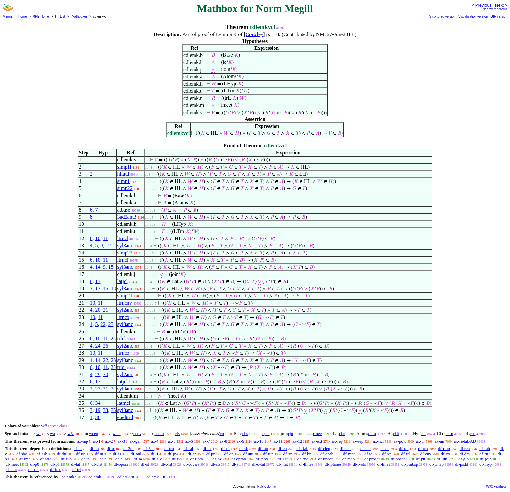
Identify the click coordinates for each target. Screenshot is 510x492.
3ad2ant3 (126, 217)
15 (110, 267)
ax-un (439, 441)
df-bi (78, 448)
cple (266, 433)
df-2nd (303, 459)
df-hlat (282, 464)
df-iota (45, 459)
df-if (154, 453)
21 (105, 310)
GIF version (498, 16)
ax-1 (97, 441)
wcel (117, 433)
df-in (99, 453)
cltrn (449, 433)
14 (97, 267)
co (222, 433)
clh (423, 433)
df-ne (384, 448)
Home (22, 16)
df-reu (465, 448)
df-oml (166, 464)
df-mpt (349, 453)
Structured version (442, 16)
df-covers (191, 464)
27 (97, 388)
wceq (93, 433)
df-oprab (238, 459)
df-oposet (122, 464)
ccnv (137, 433)
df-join (485, 459)
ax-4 (154, 441)
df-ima (25, 459)
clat (342, 433)
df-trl (76, 469)
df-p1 (55, 464)
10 (97, 238)
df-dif (62, 453)
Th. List (60, 16)
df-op (229, 453)
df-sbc (21, 453)
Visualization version (473, 16)
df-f (103, 459)
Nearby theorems (494, 9)
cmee (317, 433)
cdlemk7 (68, 476)
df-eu (282, 448)
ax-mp (82, 441)
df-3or (128, 448)
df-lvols (359, 464)
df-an (94, 448)
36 (97, 417)
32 (113, 388)
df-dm (465, 453)
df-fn (85, 459)
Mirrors (8, 16)
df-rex (423, 448)
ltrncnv (124, 303)
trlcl (121, 338)
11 (105, 238)
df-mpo (262, 459)
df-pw (173, 453)
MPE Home (41, 16)
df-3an (148, 448)
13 (97, 288)
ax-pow (400, 441)
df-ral (404, 448)
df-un (80, 453)
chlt (396, 433)
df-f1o (157, 459)
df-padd (461, 464)
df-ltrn (55, 469)
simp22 (124, 188)
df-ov (216, 459)
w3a (71, 433)
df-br (306, 453)
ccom (159, 433)
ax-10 (259, 441)
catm (372, 433)
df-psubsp (409, 464)
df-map (348, 459)
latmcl (123, 403)
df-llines (306, 464)
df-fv (176, 459)
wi (38, 433)
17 (97, 281)
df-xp (386, 453)
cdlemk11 (96, 476)
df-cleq (324, 448)
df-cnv (425, 453)
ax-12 (297, 441)
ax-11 (278, 441)
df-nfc (365, 448)
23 (110, 324)
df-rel (405, 453)
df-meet (12, 464)
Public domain (267, 486)
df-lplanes (333, 464)
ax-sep (357, 441)
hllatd (123, 174)
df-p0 (34, 464)
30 (105, 374)
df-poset (398, 459)
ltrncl (122, 238)
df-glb (463, 459)
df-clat (96, 464)
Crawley (254, 34)
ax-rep (337, 441)
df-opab (326, 453)
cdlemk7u (125, 476)
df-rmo (444, 448)
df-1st (283, 459)
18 (113, 288)
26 (105, 345)
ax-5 (172, 441)
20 (97, 310)
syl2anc (125, 310)
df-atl (236, 464)
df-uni (248, 453)
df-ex (207, 448)
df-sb (243, 448)
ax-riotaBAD (465, 441)
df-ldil (33, 469)
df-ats (216, 464)
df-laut (11, 469)
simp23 (124, 252)
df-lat (75, 464)
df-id (368, 453)
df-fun (66, 459)
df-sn (192, 453)
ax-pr (420, 441)
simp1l (124, 167)
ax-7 (206, 441)
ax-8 (223, 441)
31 (105, 388)
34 (97, 403)
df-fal (188, 448)
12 (108, 245)
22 (102, 324)
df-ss (117, 453)
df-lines (383, 464)
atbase (123, 209)
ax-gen (135, 441)
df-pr (210, 453)
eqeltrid (125, 417)
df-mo (263, 448)
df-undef (325, 459)
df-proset (372, 459)
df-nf (225, 448)
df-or (111, 448)
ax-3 (121, 441)
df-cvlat (258, 464)
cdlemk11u (155, 476)
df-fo (138, 459)
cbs (245, 433)
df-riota (196, 459)
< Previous (481, 5)
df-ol (145, 464)
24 (97, 345)
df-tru (169, 448)
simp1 (123, 181)
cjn (290, 433)
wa (52, 433)
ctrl (472, 433)
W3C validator (496, 486)
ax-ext (317, 441)
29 (97, 374)
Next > (501, 5)
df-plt (420, 459)
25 (113, 338)
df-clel (345, 448)
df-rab (484, 448)
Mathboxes (79, 16)
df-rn (483, 453)
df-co (445, 453)
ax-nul (378, 441)
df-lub (442, 459)
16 (105, 288)
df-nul (136, 453)
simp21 (124, 295)
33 (105, 410)
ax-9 (240, 441)
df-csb (42, 453)
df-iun (268, 453)
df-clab (302, 448)
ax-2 (109, 441)
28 (113, 360)
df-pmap (436, 464)
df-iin (287, 453)
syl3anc (125, 245)
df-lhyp (485, 464)
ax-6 (189, 441)
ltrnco (123, 317)
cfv (177, 433)
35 (113, 410)
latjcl (122, 281)
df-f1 (119, 459)
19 (97, 410)
